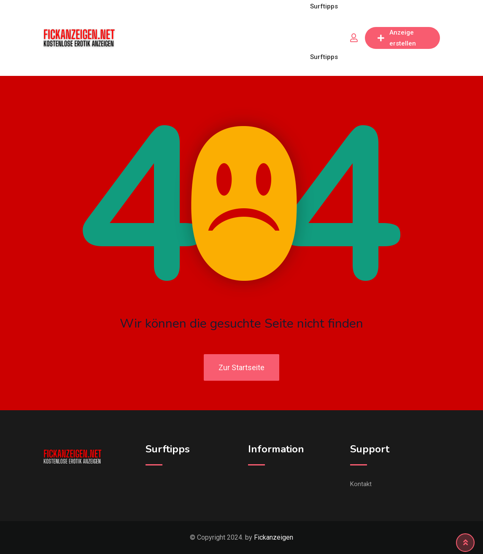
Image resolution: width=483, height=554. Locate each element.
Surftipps (324, 57)
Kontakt (361, 484)
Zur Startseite (241, 367)
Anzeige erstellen (397, 38)
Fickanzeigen (273, 537)
